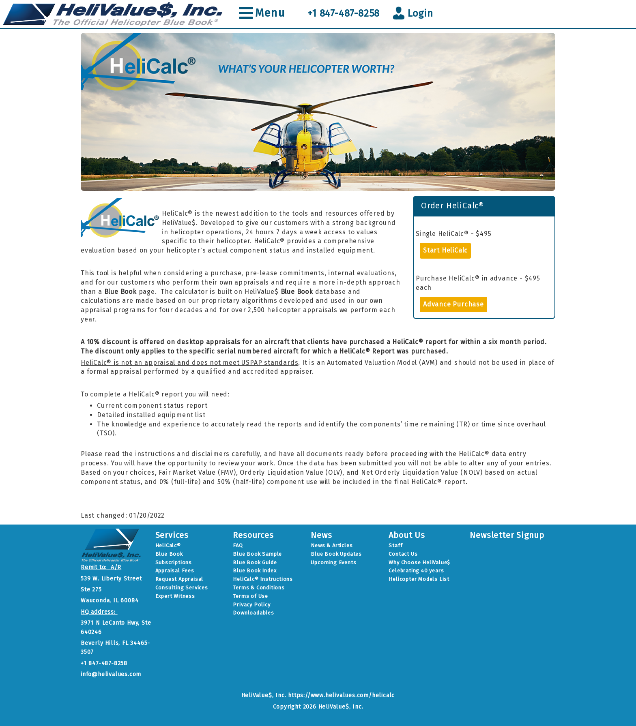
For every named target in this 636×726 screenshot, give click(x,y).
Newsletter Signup (507, 535)
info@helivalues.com (111, 674)
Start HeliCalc (445, 250)
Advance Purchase (453, 304)
